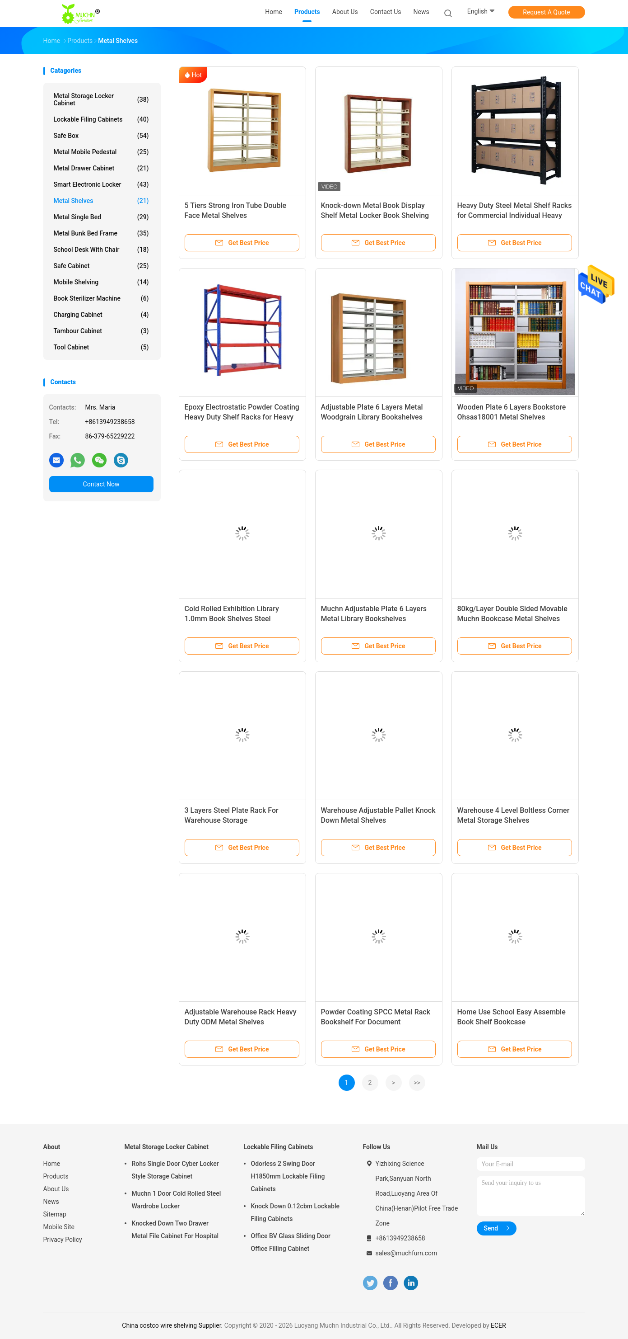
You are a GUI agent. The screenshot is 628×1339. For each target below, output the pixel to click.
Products (56, 1176)
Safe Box (101, 135)
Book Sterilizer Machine (101, 298)
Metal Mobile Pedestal (101, 151)
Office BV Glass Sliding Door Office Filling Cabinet (290, 1242)
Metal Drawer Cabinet (101, 168)
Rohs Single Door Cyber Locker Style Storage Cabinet (175, 1170)
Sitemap (54, 1214)
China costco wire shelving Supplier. (173, 1325)
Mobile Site (59, 1227)
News (51, 1201)
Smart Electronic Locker (101, 184)
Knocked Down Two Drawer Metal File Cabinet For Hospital (175, 1230)
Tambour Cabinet (101, 330)
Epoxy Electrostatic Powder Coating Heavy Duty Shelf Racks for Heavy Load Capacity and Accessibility (242, 417)
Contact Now (101, 484)
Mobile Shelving (101, 282)
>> (417, 1082)
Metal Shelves (101, 200)
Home (51, 1163)
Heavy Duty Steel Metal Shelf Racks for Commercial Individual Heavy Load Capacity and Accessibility (514, 215)
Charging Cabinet (101, 314)
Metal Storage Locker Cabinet (101, 99)
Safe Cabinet (101, 265)
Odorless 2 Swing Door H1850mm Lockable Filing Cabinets (288, 1176)
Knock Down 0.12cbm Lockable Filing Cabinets (295, 1212)
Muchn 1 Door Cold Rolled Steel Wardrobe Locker (176, 1200)
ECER (498, 1325)
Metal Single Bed (101, 217)
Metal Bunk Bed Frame (101, 233)
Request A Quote (546, 12)
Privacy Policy (62, 1239)
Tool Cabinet (101, 347)
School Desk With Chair (101, 249)
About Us (56, 1189)
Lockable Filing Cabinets (101, 119)
